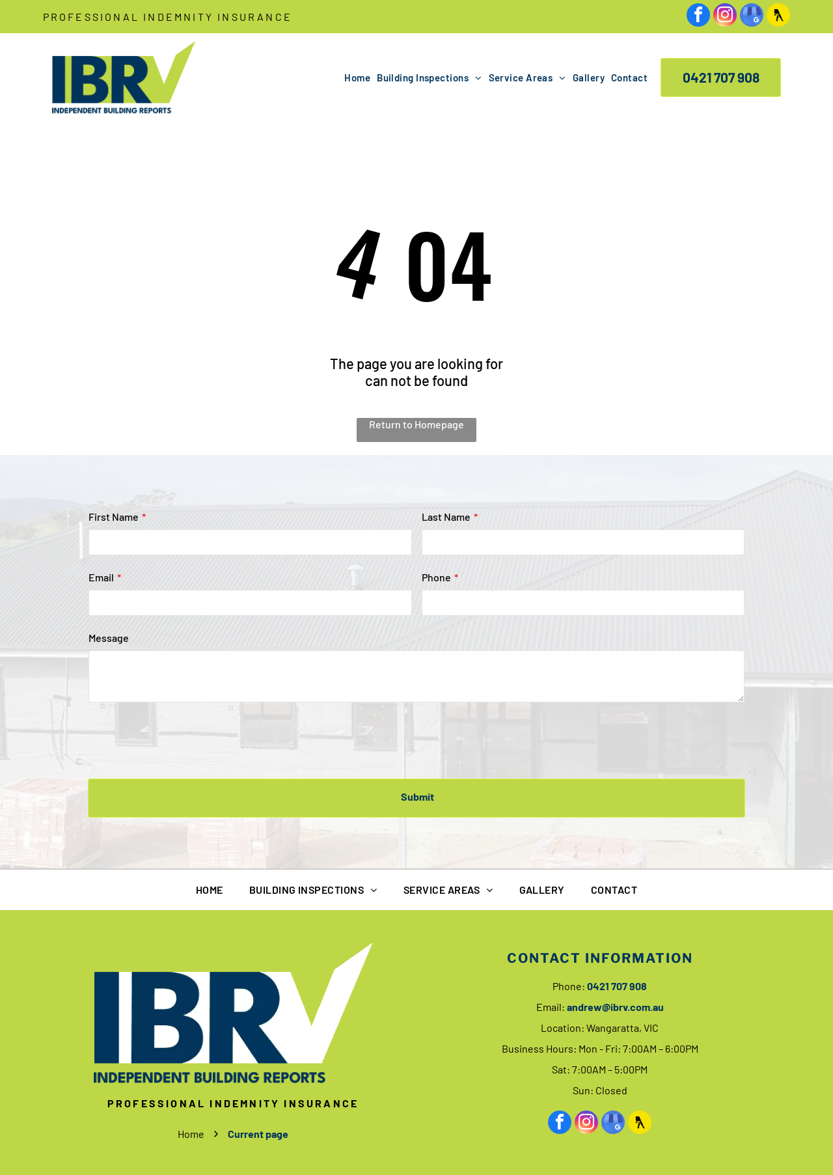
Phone (436, 577)
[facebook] (698, 16)
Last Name (446, 516)
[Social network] (778, 16)
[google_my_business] (751, 16)
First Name (114, 516)
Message (109, 637)
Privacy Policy (429, 1154)
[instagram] (725, 16)
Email (101, 577)
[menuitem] (354, 77)
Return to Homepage (416, 424)
